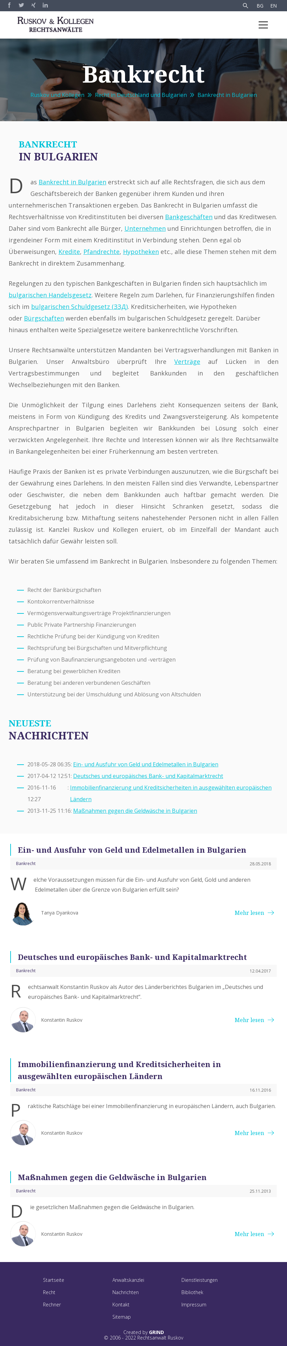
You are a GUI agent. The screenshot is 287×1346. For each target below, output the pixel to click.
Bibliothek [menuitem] (192, 1292)
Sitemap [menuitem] (121, 1317)
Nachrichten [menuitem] (125, 1292)
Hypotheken (141, 251)
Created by (143, 1332)
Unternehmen (145, 228)
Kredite (69, 251)
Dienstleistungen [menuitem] (199, 1280)
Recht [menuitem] (49, 1292)
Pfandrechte (101, 251)
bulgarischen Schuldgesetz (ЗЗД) (79, 306)
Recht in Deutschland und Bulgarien (141, 95)
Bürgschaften (44, 318)
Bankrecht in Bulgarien (227, 95)
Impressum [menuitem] (193, 1304)
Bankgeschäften (189, 217)
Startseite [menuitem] (53, 1280)
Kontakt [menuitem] (120, 1304)
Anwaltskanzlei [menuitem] (128, 1280)
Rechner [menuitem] (52, 1304)
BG (260, 5)
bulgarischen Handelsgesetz (50, 295)
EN (273, 5)
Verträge (187, 361)
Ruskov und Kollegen (57, 95)
